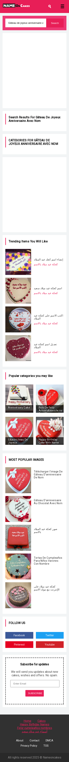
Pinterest (19, 644)
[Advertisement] (34, 70)
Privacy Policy (29, 745)
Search (55, 23)
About (19, 740)
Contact (34, 740)
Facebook (19, 635)
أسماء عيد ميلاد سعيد (34, 731)
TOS (46, 745)
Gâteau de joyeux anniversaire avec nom (35, 119)
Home (27, 721)
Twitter (49, 635)
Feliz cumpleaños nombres (34, 728)
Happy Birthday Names (34, 724)
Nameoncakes (52, 757)
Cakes (42, 721)
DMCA (49, 740)
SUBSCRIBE (35, 693)
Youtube (50, 644)
